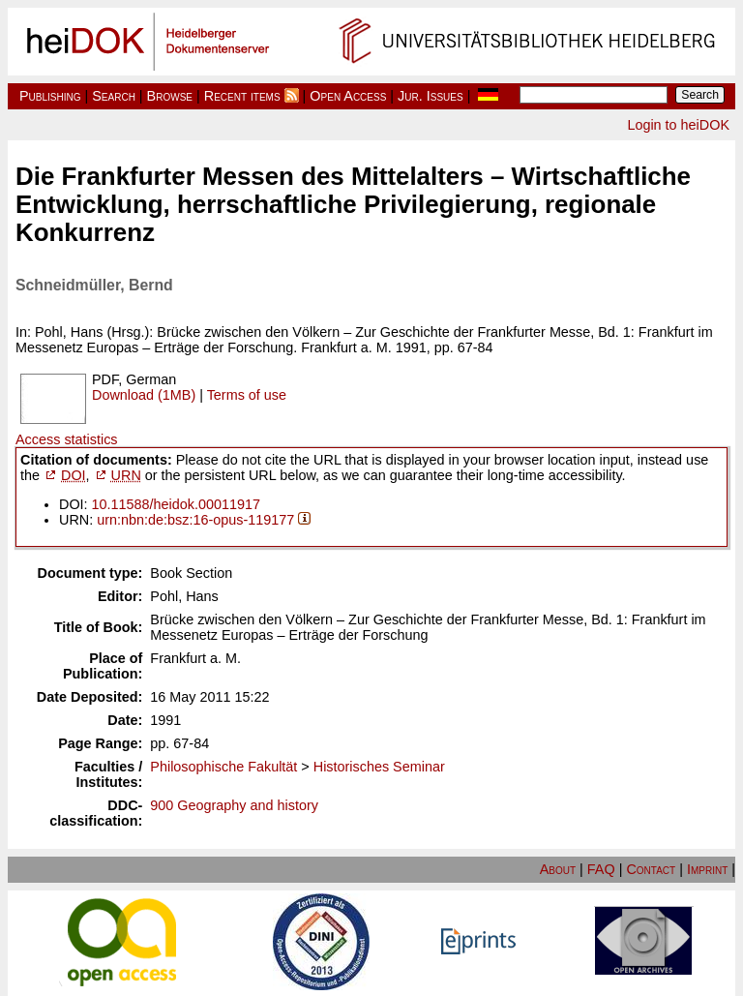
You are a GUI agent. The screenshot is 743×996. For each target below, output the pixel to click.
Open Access (348, 96)
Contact (650, 869)
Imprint (707, 869)
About (558, 869)
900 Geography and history (234, 805)
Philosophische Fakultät (223, 766)
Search (113, 96)
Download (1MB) (143, 395)
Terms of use (246, 395)
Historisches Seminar (379, 766)
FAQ (601, 869)
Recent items (242, 96)
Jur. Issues (430, 96)
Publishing (50, 96)
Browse (170, 96)
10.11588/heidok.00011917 (176, 504)
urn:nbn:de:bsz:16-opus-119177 (195, 520)
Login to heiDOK (678, 125)
